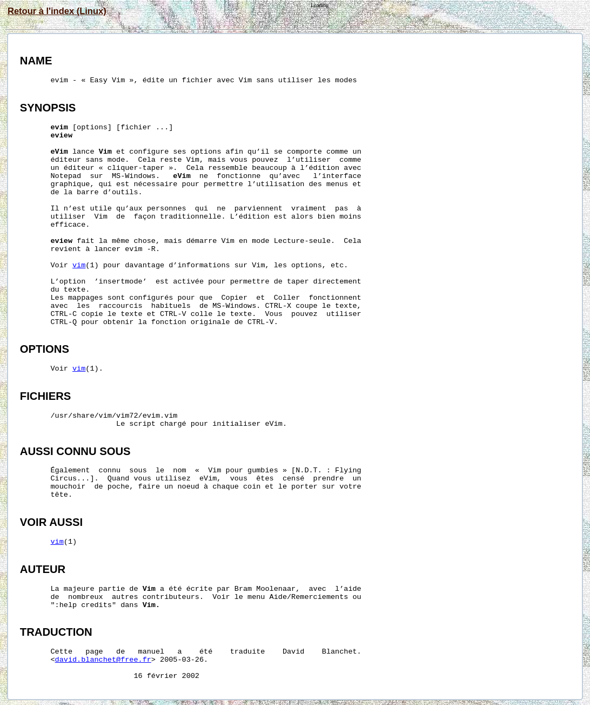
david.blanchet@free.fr (103, 660)
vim (78, 265)
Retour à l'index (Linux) (57, 11)
